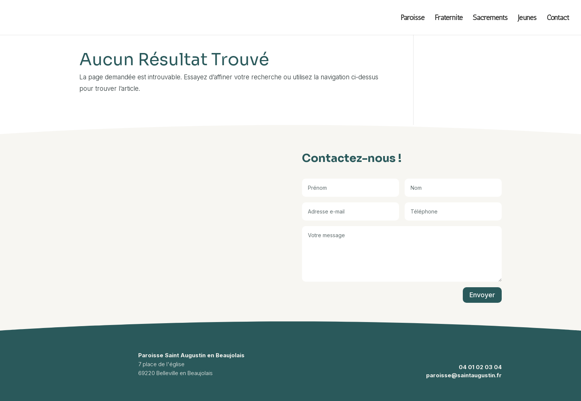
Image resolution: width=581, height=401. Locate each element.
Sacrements (490, 18)
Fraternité (449, 18)
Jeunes (527, 18)
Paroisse (413, 18)
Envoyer (482, 295)
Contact (558, 18)
